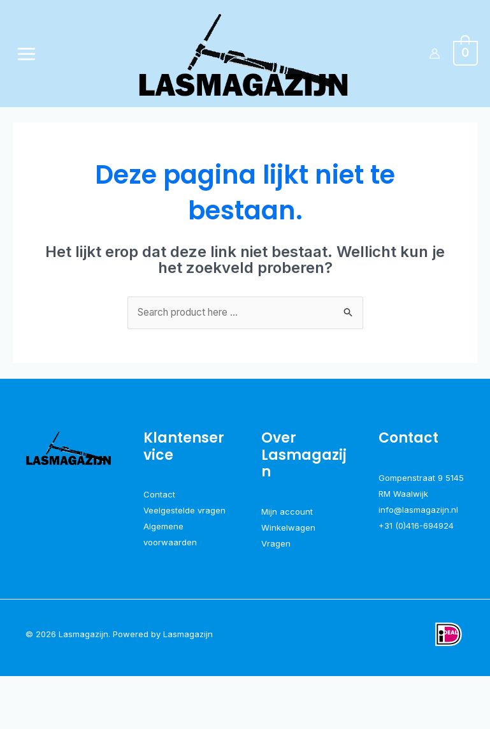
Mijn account (287, 563)
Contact (159, 546)
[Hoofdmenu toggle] (27, 79)
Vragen (276, 596)
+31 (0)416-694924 (416, 578)
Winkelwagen (288, 580)
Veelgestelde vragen (184, 562)
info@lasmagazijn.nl (418, 562)
